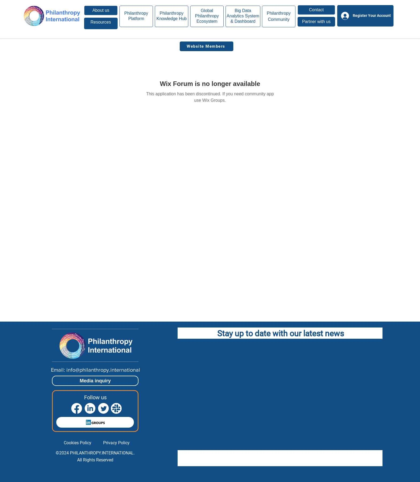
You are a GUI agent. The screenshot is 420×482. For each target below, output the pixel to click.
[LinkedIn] (90, 408)
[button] (316, 10)
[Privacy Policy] (116, 443)
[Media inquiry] (95, 381)
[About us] (101, 10)
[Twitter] (103, 408)
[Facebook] (76, 408)
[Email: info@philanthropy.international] (95, 370)
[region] (101, 23)
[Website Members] (206, 46)
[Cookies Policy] (77, 443)
